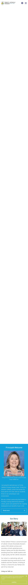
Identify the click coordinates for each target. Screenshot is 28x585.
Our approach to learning (9, 494)
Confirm (14, 582)
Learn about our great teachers (10, 559)
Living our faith (6, 490)
